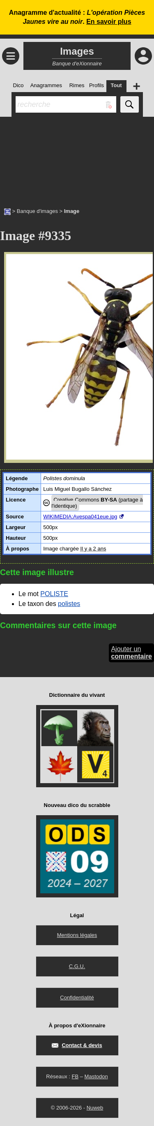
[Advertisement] (77, 158)
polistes (69, 603)
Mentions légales (77, 935)
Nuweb (95, 1108)
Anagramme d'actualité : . (77, 17)
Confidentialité (77, 997)
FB (74, 1076)
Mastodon (96, 1076)
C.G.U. (77, 966)
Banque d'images (37, 211)
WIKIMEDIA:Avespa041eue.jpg (80, 516)
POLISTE (54, 593)
